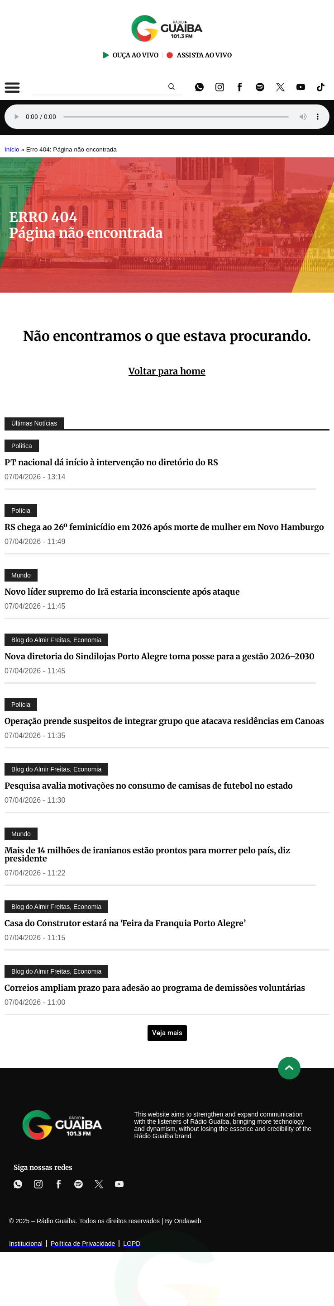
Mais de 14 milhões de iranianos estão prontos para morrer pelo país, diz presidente (147, 854)
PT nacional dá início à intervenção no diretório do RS (111, 462)
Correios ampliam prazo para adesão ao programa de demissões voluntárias (155, 988)
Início (12, 149)
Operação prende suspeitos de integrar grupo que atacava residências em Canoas (164, 721)
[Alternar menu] (12, 87)
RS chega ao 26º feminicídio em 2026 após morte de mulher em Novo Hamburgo (164, 527)
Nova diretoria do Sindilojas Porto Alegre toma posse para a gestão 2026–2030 (160, 656)
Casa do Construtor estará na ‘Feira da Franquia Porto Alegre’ (125, 923)
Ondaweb (187, 1221)
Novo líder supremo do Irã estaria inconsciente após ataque (122, 592)
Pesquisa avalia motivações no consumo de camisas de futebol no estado (149, 786)
